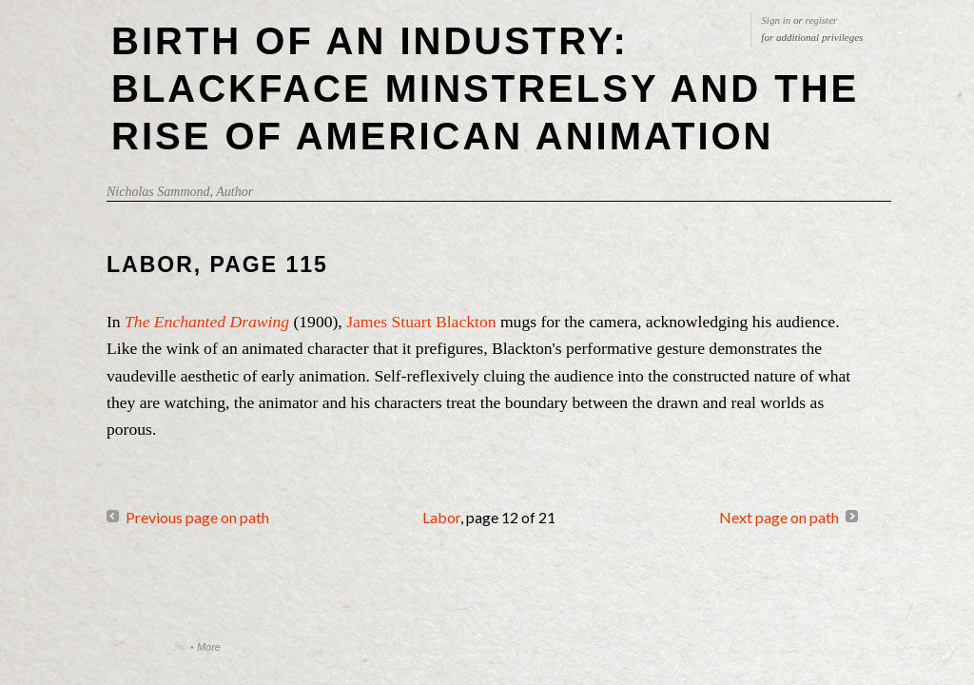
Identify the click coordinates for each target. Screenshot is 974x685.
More (209, 647)
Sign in (775, 20)
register (822, 20)
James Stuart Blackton (419, 321)
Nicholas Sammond (158, 192)
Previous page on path (197, 517)
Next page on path (779, 517)
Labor (441, 517)
